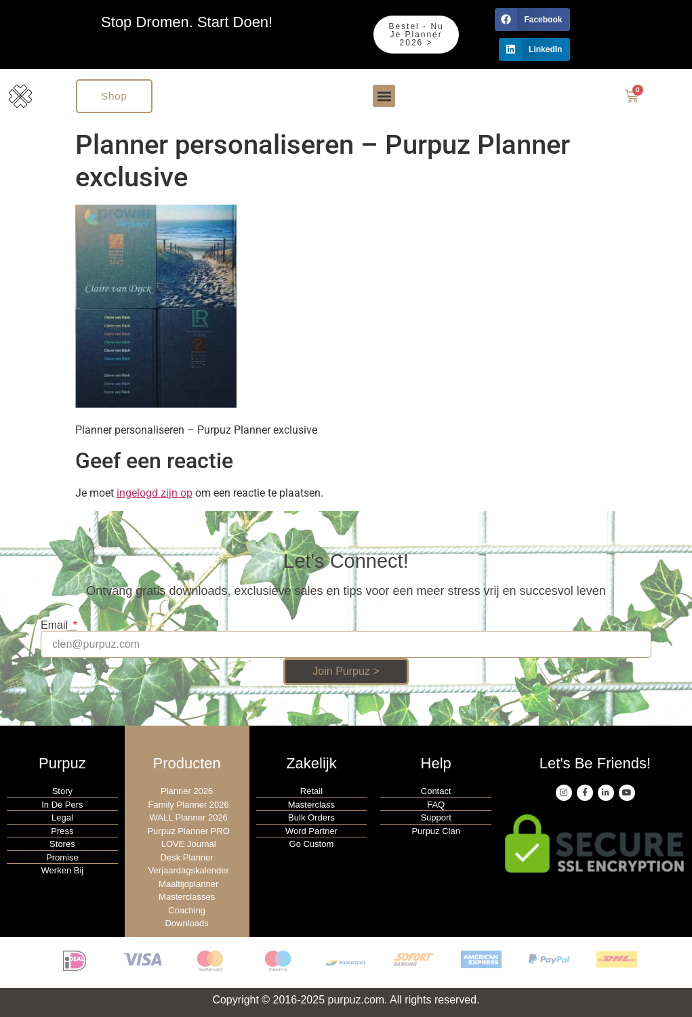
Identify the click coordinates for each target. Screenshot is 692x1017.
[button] (532, 19)
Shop (114, 96)
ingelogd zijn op (154, 492)
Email (55, 625)
